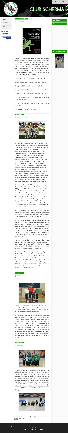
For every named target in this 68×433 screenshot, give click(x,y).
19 (31, 416)
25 (20, 419)
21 (38, 416)
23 (46, 416)
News (4, 19)
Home (24, 429)
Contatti (33, 429)
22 (42, 416)
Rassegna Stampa (5, 23)
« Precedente (19, 416)
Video (4, 27)
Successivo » (27, 419)
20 (35, 416)
